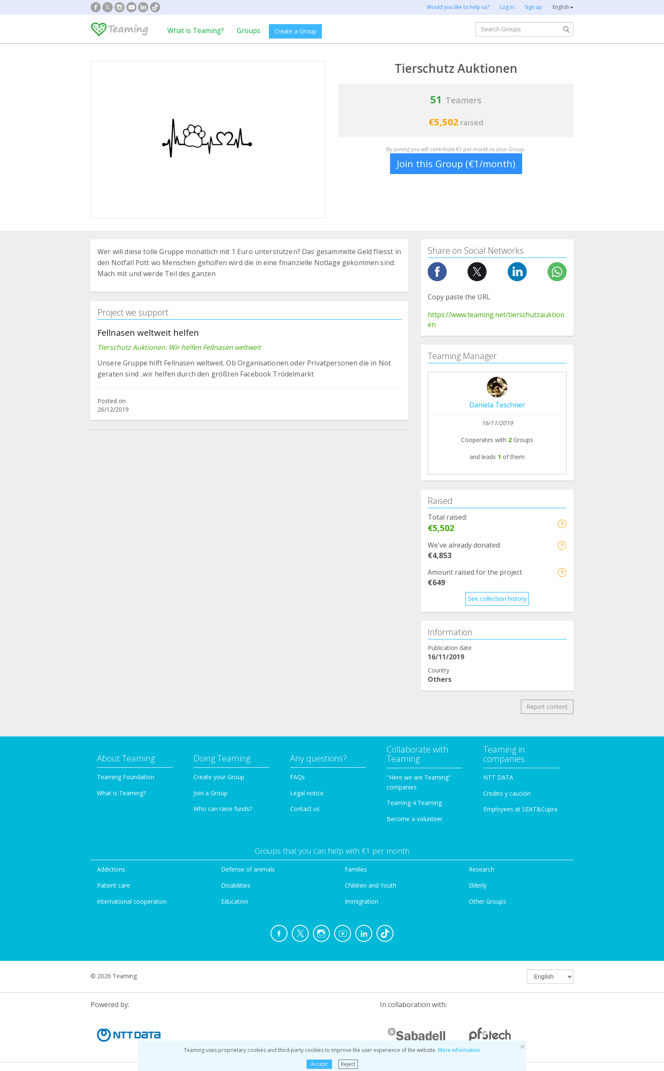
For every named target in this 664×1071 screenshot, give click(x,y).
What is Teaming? (195, 30)
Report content (547, 707)
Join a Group (210, 793)
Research (481, 869)
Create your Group (219, 777)
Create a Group (295, 31)
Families (356, 869)
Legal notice (307, 793)
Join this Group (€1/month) (456, 163)
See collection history (497, 599)
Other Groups (487, 901)
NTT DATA (498, 777)
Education (234, 901)
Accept (319, 1064)
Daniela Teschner (497, 405)
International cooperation (132, 901)
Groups (248, 30)
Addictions (111, 869)
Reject (348, 1064)
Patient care (113, 885)
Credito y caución (507, 793)
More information (459, 1050)
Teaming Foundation (125, 777)
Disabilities (235, 885)
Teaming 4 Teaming (414, 803)
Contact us (305, 809)
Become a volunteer (415, 819)
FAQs (297, 777)
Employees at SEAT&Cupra (520, 809)
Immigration (361, 901)
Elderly (478, 885)
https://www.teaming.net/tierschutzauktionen (496, 319)
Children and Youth (370, 885)
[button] (562, 524)
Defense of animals (248, 869)
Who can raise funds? (223, 809)
